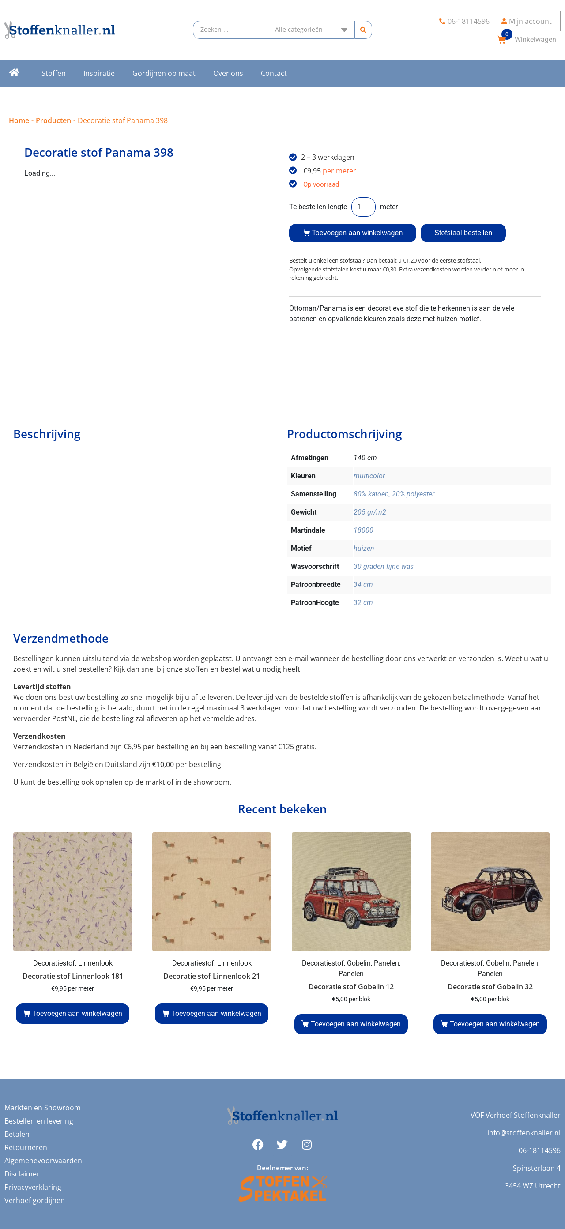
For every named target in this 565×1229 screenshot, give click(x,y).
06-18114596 (540, 1150)
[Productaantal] (363, 207)
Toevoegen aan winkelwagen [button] (77, 1013)
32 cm (363, 602)
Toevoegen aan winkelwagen (357, 233)
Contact (274, 73)
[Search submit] (363, 30)
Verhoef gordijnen (34, 1200)
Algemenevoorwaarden (43, 1160)
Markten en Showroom (42, 1107)
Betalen (17, 1134)
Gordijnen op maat (164, 73)
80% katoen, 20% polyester (394, 494)
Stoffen (53, 73)
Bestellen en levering (38, 1121)
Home (19, 120)
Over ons (228, 73)
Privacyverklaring (32, 1187)
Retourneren (25, 1147)
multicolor (369, 476)
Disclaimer (22, 1174)
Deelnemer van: (282, 1167)
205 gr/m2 (370, 512)
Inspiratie (99, 73)
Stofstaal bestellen (463, 233)
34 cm (363, 584)
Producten (53, 120)
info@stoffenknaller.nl (524, 1133)
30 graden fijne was (384, 566)
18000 (363, 530)
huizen (364, 548)
